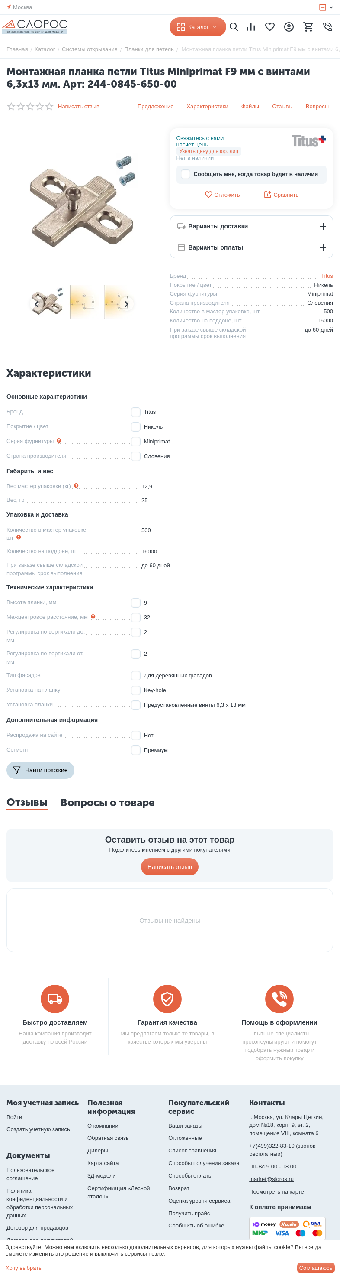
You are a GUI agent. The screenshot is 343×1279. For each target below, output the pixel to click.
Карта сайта (103, 1163)
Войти (14, 1117)
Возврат (178, 1188)
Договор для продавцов (37, 1227)
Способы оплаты (190, 1175)
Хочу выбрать (24, 1268)
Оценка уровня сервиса (199, 1201)
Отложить (222, 194)
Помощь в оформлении (279, 1022)
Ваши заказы (185, 1126)
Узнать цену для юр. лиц (209, 151)
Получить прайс (189, 1213)
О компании (103, 1126)
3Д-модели (101, 1175)
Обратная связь (108, 1138)
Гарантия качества (167, 1022)
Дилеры (97, 1150)
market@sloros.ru (271, 1179)
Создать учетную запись (38, 1129)
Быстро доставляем (55, 1022)
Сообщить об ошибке (196, 1225)
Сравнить (280, 194)
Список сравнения (192, 1150)
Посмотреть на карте (276, 1191)
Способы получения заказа (204, 1163)
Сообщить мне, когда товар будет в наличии (249, 174)
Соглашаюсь (316, 1268)
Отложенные (185, 1138)
